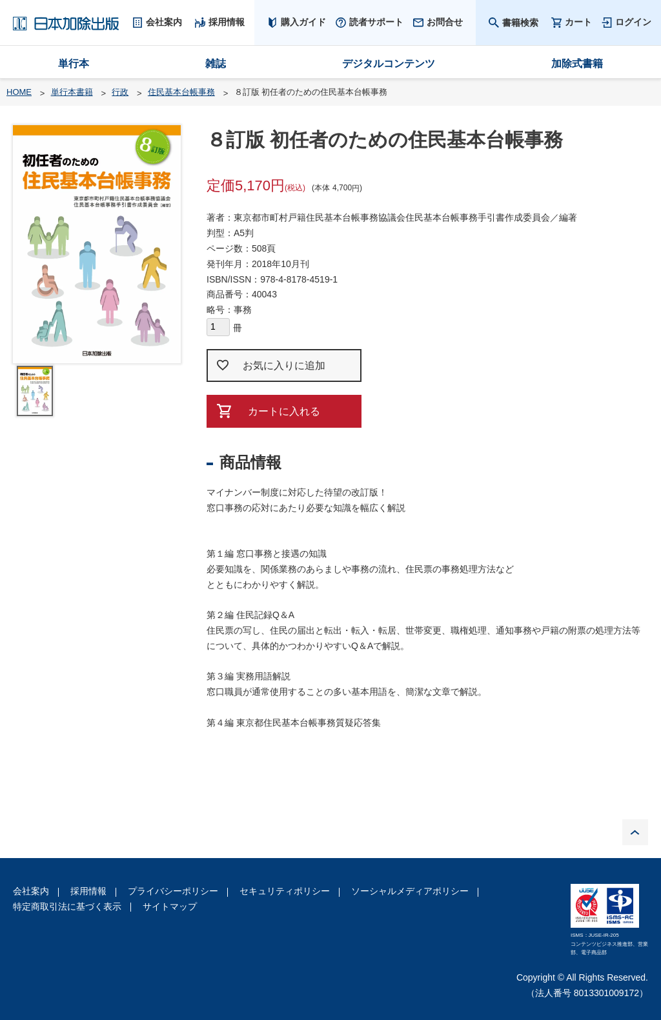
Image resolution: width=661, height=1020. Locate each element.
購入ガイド (303, 22)
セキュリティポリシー (284, 891)
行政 (120, 92)
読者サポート (376, 22)
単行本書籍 (72, 92)
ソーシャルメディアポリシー (410, 891)
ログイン (633, 22)
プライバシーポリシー (173, 891)
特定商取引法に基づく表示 (67, 906)
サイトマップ (170, 906)
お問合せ (445, 22)
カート (578, 22)
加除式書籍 (577, 63)
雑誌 (215, 63)
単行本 (73, 63)
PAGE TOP (635, 832)
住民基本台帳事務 (181, 92)
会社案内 (31, 891)
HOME (19, 92)
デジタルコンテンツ (388, 63)
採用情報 (88, 891)
